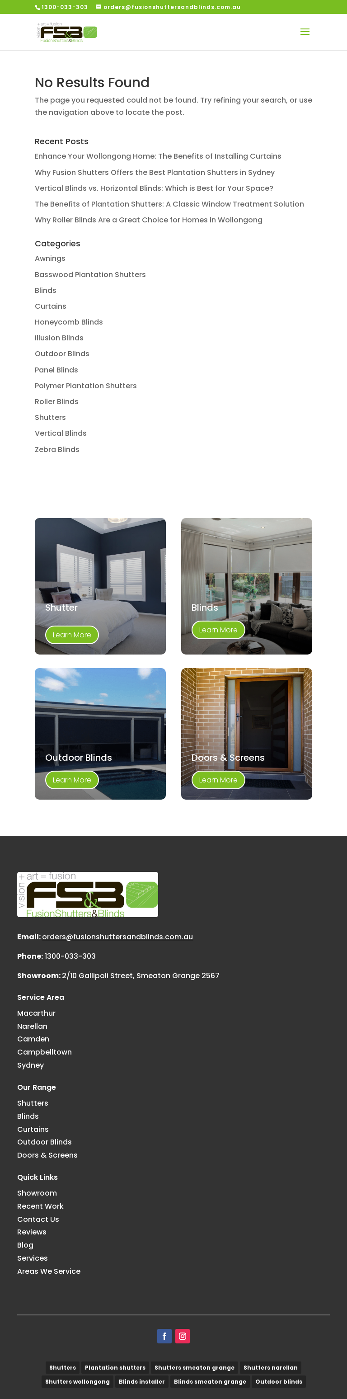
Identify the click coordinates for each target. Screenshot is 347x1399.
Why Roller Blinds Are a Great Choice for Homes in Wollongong (149, 220)
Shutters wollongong (77, 1381)
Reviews (32, 1232)
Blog (25, 1245)
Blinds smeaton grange (210, 1381)
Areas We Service (48, 1271)
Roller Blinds (57, 401)
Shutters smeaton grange (194, 1367)
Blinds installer (142, 1381)
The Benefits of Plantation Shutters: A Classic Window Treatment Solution (169, 204)
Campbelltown (44, 1052)
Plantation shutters (115, 1367)
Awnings (50, 258)
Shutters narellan (271, 1367)
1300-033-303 (70, 956)
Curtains (50, 306)
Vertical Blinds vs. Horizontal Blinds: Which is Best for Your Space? (154, 188)
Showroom (37, 1193)
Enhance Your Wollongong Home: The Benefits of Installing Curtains (158, 156)
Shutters (50, 417)
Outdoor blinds (278, 1381)
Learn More (72, 635)
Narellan (32, 1026)
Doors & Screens (47, 1155)
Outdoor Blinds (62, 354)
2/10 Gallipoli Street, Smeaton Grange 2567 (141, 975)
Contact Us (38, 1219)
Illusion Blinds (59, 338)
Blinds (45, 290)
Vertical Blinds (61, 433)
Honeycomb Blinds (69, 322)
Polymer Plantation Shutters (86, 386)
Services (32, 1258)
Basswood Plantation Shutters (90, 274)
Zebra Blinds (57, 449)
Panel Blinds (56, 370)
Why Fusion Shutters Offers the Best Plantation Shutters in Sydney (155, 172)
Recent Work (40, 1206)
